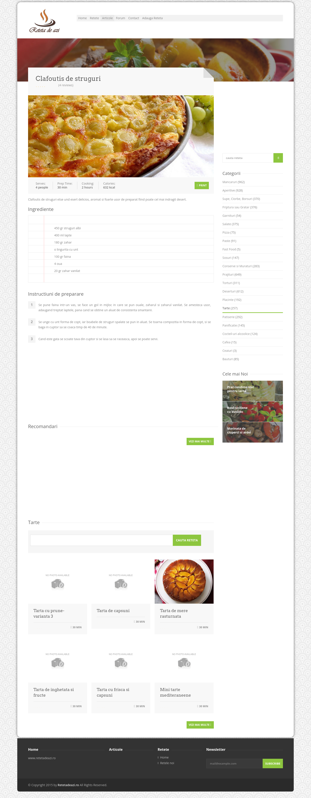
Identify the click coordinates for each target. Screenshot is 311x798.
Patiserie (232, 317)
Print (202, 185)
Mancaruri (233, 182)
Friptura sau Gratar (239, 207)
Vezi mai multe (200, 441)
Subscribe (272, 763)
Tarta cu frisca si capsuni (113, 692)
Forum (141, 20)
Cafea (229, 342)
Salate (230, 224)
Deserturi (232, 291)
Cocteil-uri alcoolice (239, 334)
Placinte (231, 300)
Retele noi (167, 763)
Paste (229, 241)
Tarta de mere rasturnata (174, 613)
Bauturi (230, 359)
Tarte (230, 308)
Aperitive (232, 190)
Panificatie (233, 325)
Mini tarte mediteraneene (175, 692)
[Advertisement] (121, 386)
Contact (160, 20)
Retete (103, 20)
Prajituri (231, 274)
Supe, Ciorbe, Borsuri (241, 199)
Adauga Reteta (185, 20)
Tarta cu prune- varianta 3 (48, 613)
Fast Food (231, 249)
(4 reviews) (65, 85)
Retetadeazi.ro (68, 785)
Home (85, 20)
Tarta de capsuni (113, 610)
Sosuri (230, 258)
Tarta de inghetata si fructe (53, 692)
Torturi (231, 283)
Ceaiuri (229, 351)
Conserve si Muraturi (241, 266)
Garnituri (231, 216)
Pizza (229, 232)
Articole (122, 20)
